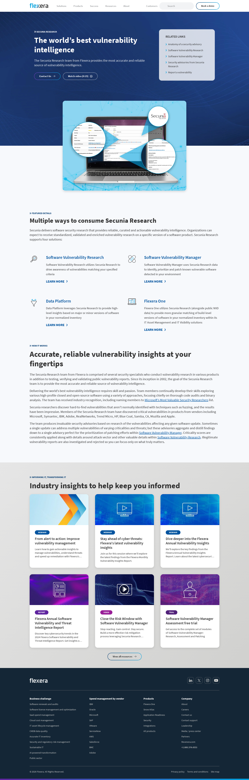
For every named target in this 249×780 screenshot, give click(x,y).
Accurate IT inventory (40, 736)
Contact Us (45, 76)
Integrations (149, 725)
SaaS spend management (42, 714)
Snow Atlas (148, 709)
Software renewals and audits (44, 703)
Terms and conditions (197, 771)
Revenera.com (188, 741)
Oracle (92, 709)
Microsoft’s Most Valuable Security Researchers (176, 400)
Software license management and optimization (53, 709)
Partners (185, 736)
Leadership (186, 725)
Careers (185, 709)
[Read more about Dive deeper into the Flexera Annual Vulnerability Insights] (189, 528)
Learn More (55, 281)
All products (149, 730)
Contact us (186, 714)
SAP (91, 720)
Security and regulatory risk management (50, 741)
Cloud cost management (42, 720)
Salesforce (94, 741)
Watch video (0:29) (78, 76)
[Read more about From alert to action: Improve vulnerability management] (59, 528)
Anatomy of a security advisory (185, 44)
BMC (91, 747)
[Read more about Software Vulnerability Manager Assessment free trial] (189, 608)
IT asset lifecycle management (44, 725)
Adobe (92, 752)
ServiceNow (95, 730)
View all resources (122, 656)
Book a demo (207, 5)
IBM (91, 703)
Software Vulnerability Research (185, 50)
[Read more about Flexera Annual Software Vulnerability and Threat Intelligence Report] (59, 610)
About (184, 703)
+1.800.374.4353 (189, 747)
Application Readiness (154, 714)
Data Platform (59, 300)
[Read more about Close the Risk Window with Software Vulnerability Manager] (124, 608)
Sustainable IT (37, 747)
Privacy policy (178, 771)
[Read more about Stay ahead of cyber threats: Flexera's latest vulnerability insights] (124, 530)
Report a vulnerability (180, 72)
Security (147, 720)
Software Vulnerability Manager (185, 56)
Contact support (189, 720)
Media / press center (191, 730)
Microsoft (93, 714)
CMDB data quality (39, 730)
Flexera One (155, 300)
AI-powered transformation (43, 752)
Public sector (36, 757)
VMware (93, 725)
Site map (215, 771)
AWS (91, 736)
